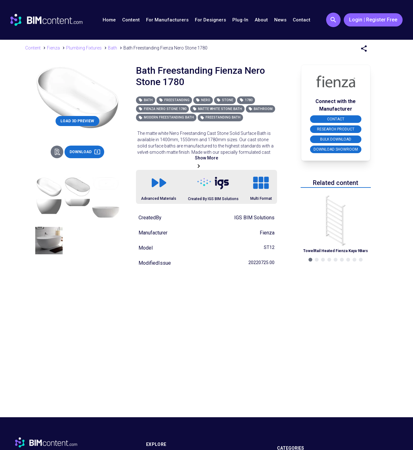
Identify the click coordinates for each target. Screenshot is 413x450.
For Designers (210, 20)
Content (131, 20)
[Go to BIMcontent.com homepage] (46, 20)
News (280, 20)
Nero (203, 100)
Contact (301, 20)
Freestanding (174, 100)
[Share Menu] (364, 48)
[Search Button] (333, 20)
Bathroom (260, 109)
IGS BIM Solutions (254, 218)
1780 (246, 100)
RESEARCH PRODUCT (335, 129)
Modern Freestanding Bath (166, 117)
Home (109, 20)
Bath (146, 100)
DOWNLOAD (85, 152)
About (261, 20)
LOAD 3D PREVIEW (77, 121)
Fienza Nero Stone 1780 (162, 109)
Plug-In (240, 20)
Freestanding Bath (220, 117)
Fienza (267, 233)
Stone (225, 100)
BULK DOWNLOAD (335, 139)
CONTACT (335, 119)
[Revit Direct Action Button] (57, 152)
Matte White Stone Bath (217, 109)
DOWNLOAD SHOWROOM (336, 149)
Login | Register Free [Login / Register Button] (373, 20)
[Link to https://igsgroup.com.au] (213, 183)
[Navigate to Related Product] (335, 223)
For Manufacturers (167, 20)
